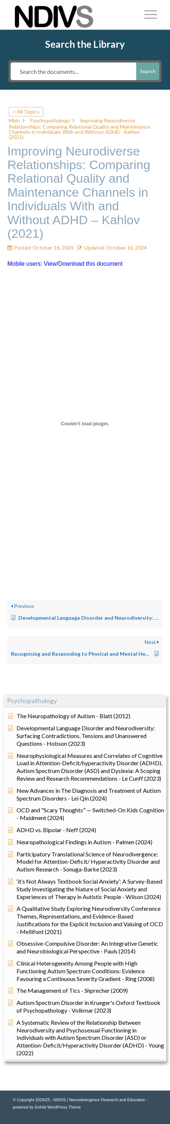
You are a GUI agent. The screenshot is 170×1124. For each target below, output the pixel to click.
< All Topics (26, 111)
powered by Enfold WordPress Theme (47, 1107)
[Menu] (147, 14)
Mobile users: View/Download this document (65, 264)
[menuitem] (147, 14)
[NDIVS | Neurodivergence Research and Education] (71, 14)
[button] (85, 700)
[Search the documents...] (73, 71)
